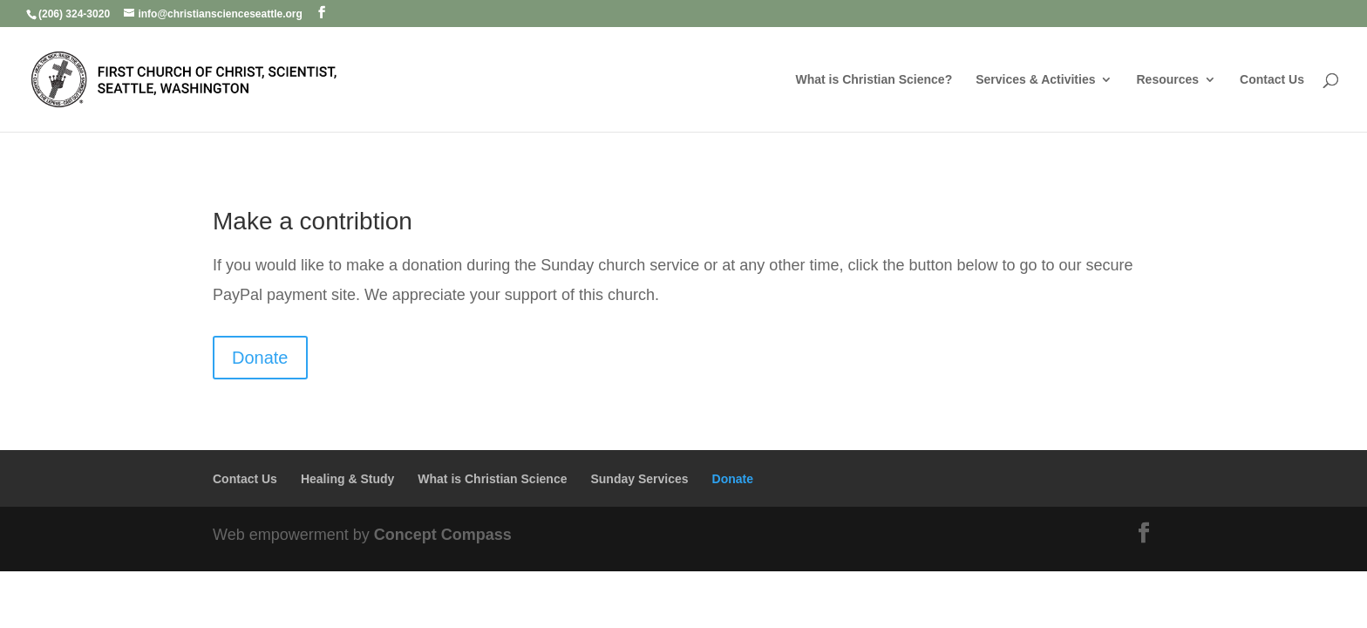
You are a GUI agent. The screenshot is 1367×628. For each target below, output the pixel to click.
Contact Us (1272, 79)
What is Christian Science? (874, 79)
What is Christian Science (492, 479)
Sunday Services (639, 479)
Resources (1167, 79)
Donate (260, 357)
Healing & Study (347, 479)
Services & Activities (1035, 79)
